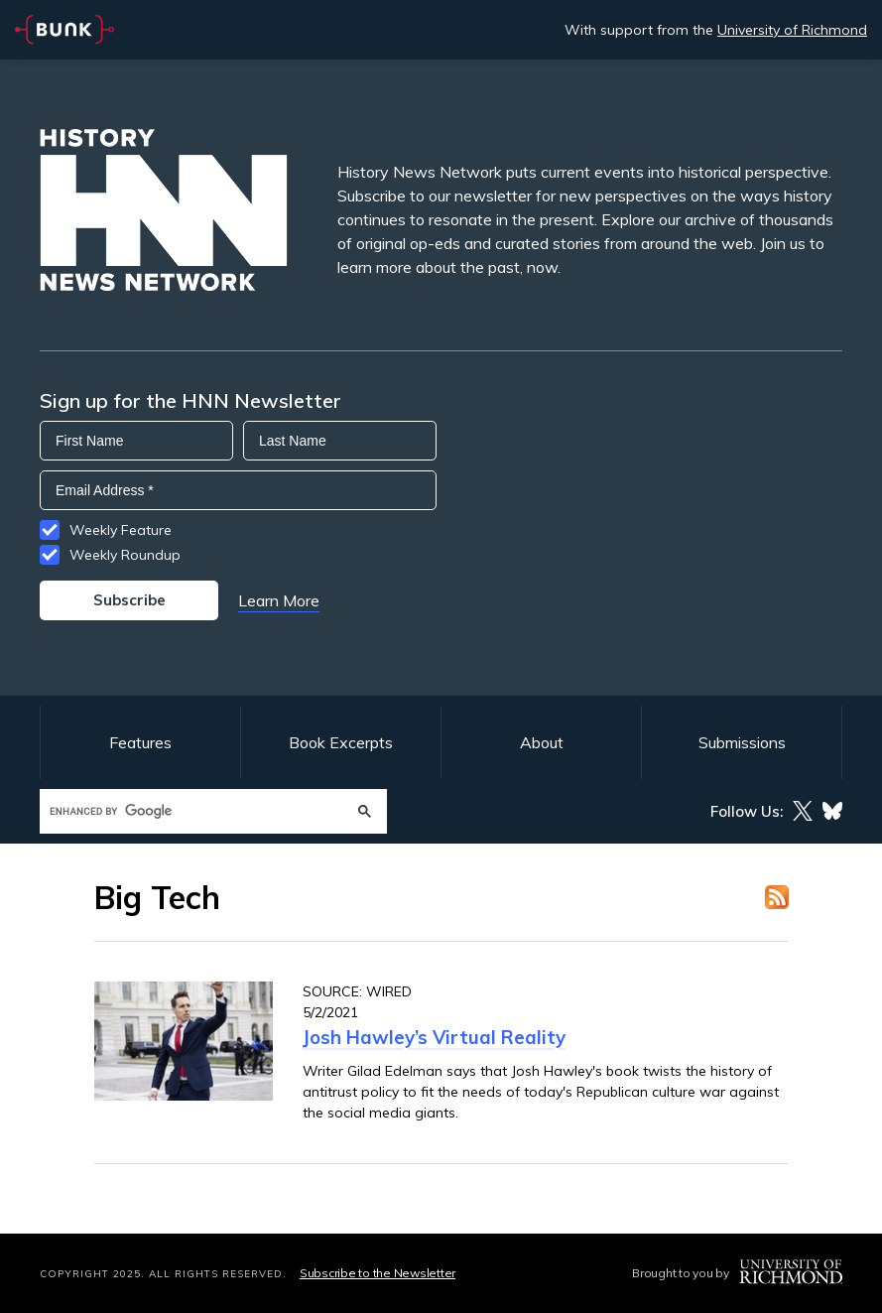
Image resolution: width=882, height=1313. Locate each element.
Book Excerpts (341, 742)
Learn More (278, 600)
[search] (194, 811)
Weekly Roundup (125, 555)
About (542, 742)
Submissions (742, 742)
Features (140, 742)
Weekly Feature (120, 530)
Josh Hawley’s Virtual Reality (434, 1037)
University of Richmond (792, 30)
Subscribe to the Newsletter (377, 1272)
